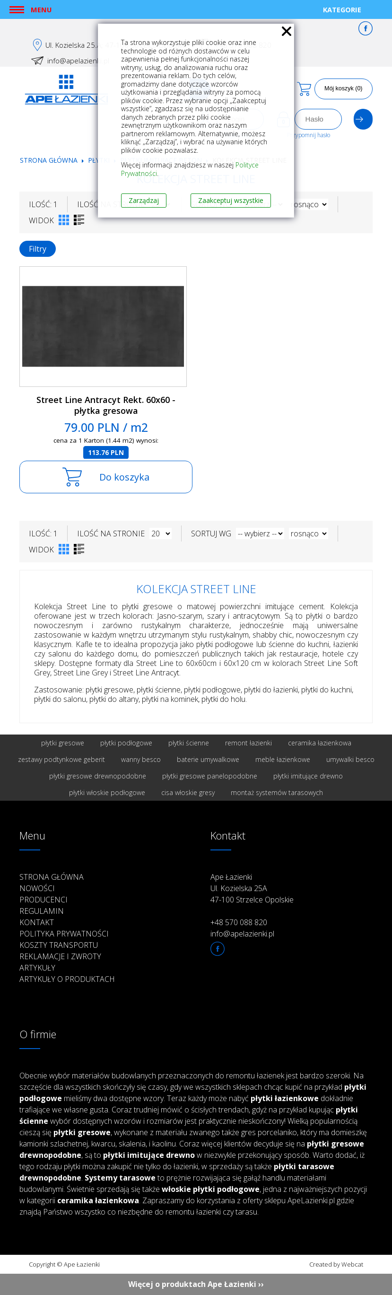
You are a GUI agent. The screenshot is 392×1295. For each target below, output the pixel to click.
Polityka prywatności (64, 933)
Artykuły (37, 967)
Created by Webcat (336, 1264)
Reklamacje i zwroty (60, 956)
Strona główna (49, 160)
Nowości (37, 888)
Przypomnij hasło (308, 135)
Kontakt (36, 922)
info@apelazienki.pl (78, 60)
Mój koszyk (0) (343, 88)
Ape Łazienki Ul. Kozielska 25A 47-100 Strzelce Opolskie (252, 888)
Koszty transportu (58, 945)
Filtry (37, 249)
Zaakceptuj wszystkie (230, 200)
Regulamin (41, 911)
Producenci (43, 899)
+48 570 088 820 (238, 922)
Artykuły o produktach (67, 979)
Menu (41, 9)
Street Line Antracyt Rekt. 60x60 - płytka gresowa (105, 405)
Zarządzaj (144, 200)
